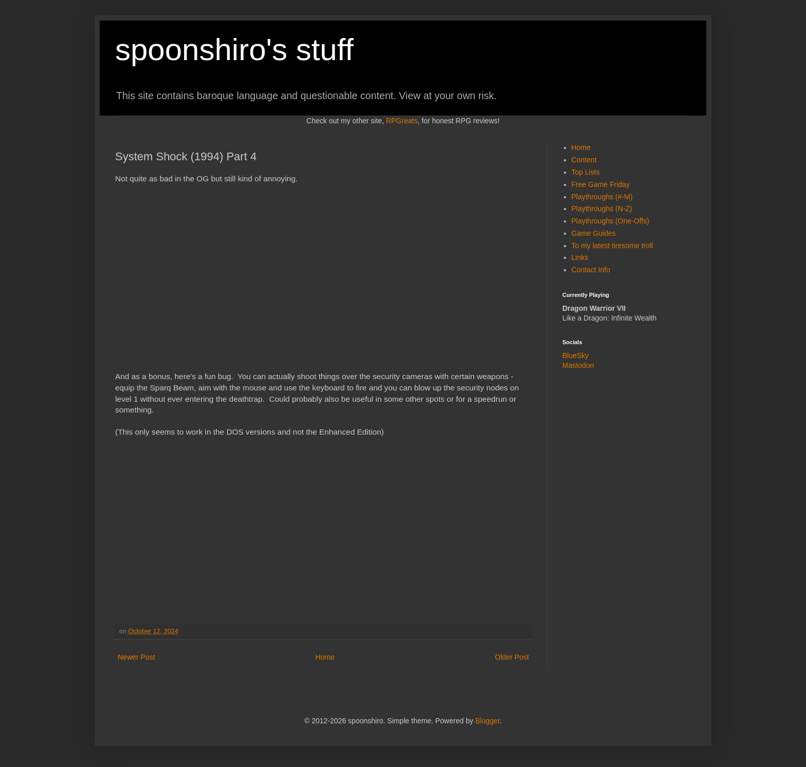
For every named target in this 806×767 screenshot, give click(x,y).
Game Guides (594, 233)
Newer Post (136, 657)
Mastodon (578, 365)
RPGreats (401, 121)
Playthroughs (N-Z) (602, 208)
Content (584, 160)
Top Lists (586, 172)
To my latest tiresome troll (612, 245)
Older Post (512, 657)
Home (324, 657)
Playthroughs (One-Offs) (610, 221)
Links (580, 257)
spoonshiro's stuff (234, 49)
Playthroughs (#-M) (602, 197)
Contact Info (591, 270)
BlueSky (575, 355)
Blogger (487, 721)
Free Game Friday (601, 184)
